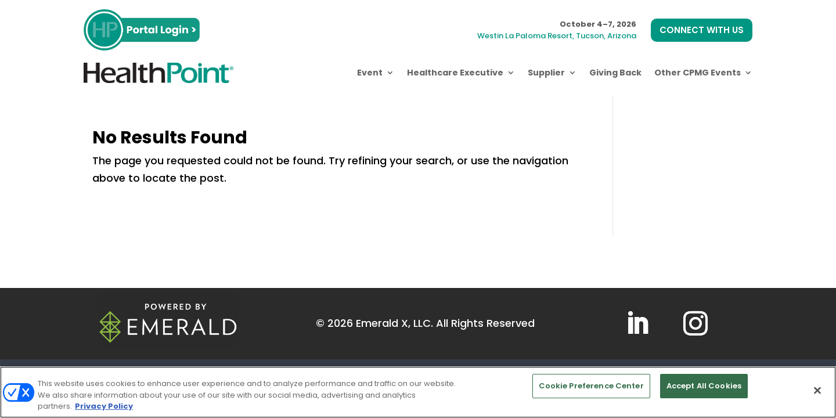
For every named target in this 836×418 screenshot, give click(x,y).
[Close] (817, 390)
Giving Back (615, 72)
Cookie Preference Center (591, 385)
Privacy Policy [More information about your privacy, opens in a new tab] (104, 406)
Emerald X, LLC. (394, 323)
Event (370, 72)
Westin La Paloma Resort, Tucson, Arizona (556, 35)
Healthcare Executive (455, 72)
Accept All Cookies (703, 385)
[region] (418, 392)
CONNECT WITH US (702, 30)
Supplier (546, 72)
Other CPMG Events (697, 72)
